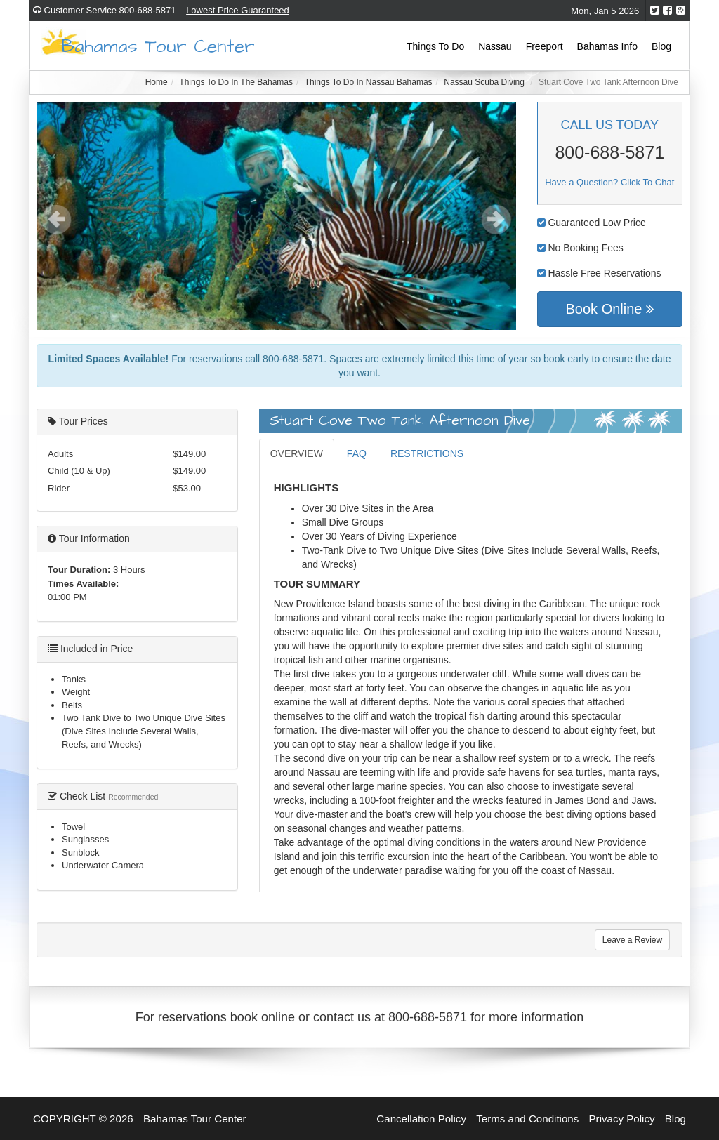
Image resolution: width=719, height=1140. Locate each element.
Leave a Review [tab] (632, 940)
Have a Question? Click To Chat (609, 182)
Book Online (609, 309)
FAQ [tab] (357, 453)
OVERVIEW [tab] (296, 453)
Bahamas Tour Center (158, 45)
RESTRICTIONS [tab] (426, 453)
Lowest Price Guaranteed (237, 10)
